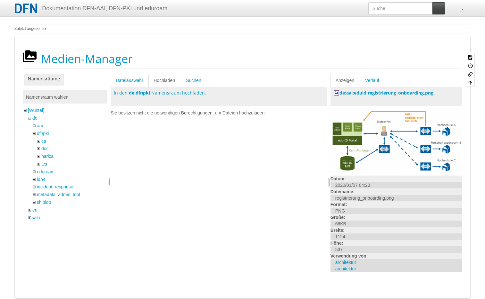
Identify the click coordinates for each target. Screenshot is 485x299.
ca (43, 141)
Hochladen (164, 80)
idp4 (41, 179)
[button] (459, 8)
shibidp (44, 202)
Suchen (193, 80)
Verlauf (372, 80)
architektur (345, 262)
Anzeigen (345, 80)
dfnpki (43, 133)
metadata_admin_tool (58, 194)
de (35, 118)
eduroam (45, 171)
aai (40, 125)
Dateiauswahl (129, 80)
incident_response (55, 186)
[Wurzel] (36, 110)
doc (45, 148)
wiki (36, 217)
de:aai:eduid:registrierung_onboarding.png (386, 93)
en (35, 210)
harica (47, 156)
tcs (44, 164)
